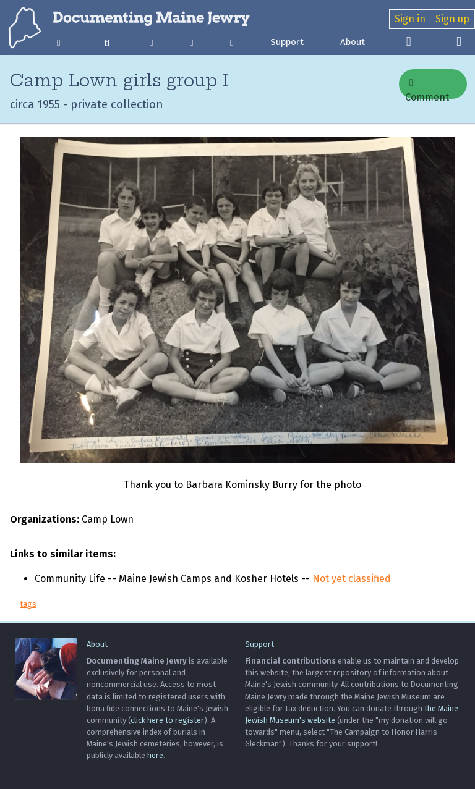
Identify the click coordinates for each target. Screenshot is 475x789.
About (352, 42)
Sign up (452, 19)
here (155, 755)
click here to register (167, 720)
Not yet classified (351, 578)
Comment (427, 88)
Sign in (410, 19)
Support (287, 42)
